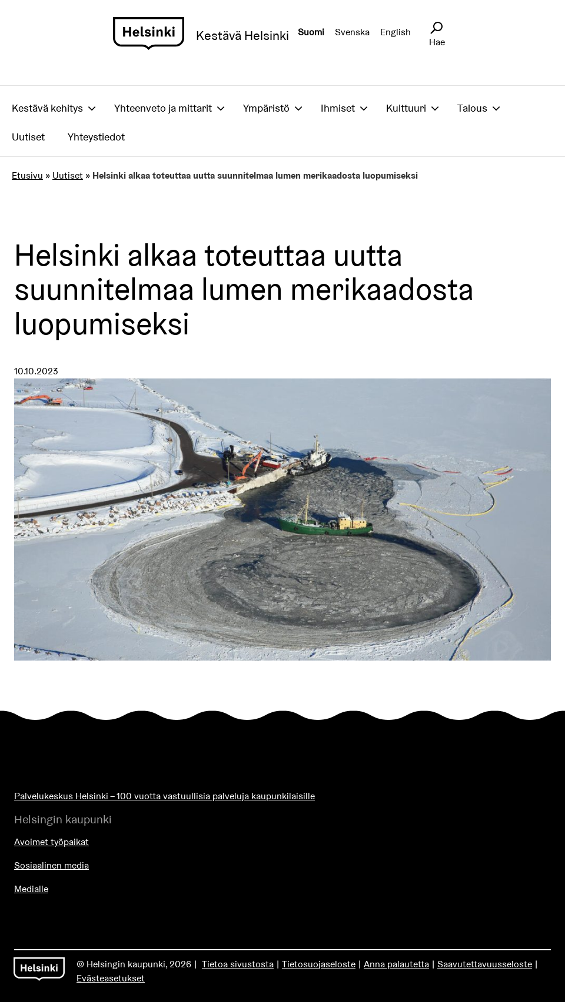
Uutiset (28, 136)
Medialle (31, 889)
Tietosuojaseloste (318, 964)
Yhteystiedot (96, 136)
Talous (472, 108)
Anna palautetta (396, 964)
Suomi (311, 32)
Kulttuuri (406, 108)
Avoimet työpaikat (51, 842)
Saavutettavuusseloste (484, 964)
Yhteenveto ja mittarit (163, 108)
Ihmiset (338, 108)
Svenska (352, 32)
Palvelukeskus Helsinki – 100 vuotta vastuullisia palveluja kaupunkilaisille (164, 796)
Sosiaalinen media (51, 865)
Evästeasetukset (111, 978)
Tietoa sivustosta (238, 964)
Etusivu (27, 175)
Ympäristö (266, 108)
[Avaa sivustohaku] (436, 28)
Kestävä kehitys (47, 108)
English (395, 32)
